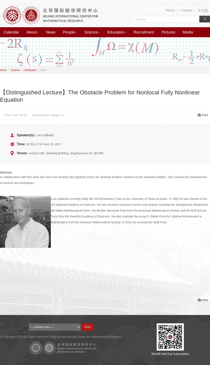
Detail (43, 70)
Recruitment (144, 32)
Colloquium (30, 70)
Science (92, 32)
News (50, 32)
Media (188, 32)
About (32, 32)
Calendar (11, 32)
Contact (186, 10)
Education (116, 32)
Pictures (168, 32)
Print (205, 115)
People (70, 32)
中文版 (203, 10)
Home (170, 10)
